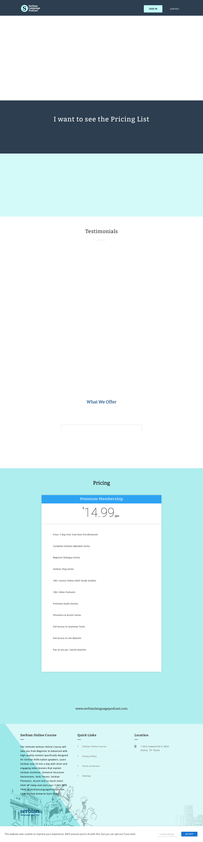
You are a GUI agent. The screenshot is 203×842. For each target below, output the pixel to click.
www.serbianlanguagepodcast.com (101, 708)
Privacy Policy (89, 756)
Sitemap (86, 775)
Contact (174, 9)
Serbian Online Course (94, 746)
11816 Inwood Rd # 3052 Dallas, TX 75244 (155, 748)
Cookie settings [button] (167, 834)
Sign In (153, 8)
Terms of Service (91, 766)
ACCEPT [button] (189, 834)
